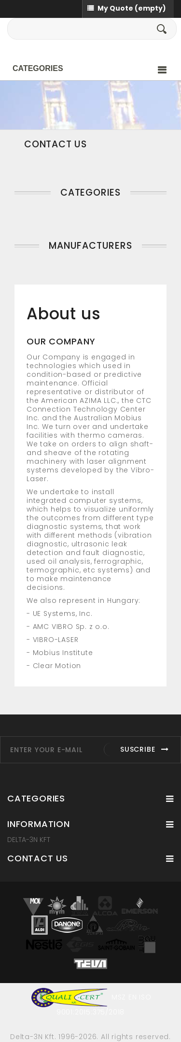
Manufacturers (90, 245)
